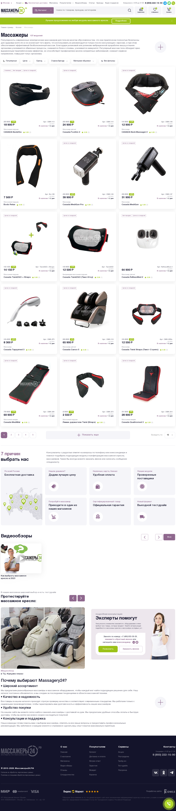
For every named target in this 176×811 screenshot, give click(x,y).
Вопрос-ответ (95, 761)
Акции (121, 752)
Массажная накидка (11, 419)
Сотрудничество (67, 775)
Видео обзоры (66, 766)
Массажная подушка (11, 129)
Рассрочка (122, 770)
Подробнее (121, 21)
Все (169, 537)
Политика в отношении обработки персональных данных (20, 775)
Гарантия (93, 766)
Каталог (92, 752)
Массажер (126, 129)
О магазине (65, 757)
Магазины (65, 761)
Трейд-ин (122, 761)
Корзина (93, 775)
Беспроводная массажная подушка (75, 274)
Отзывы (63, 770)
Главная (63, 752)
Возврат (92, 770)
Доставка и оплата (97, 757)
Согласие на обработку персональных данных (17, 772)
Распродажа (123, 757)
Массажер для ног (69, 129)
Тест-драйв (122, 766)
